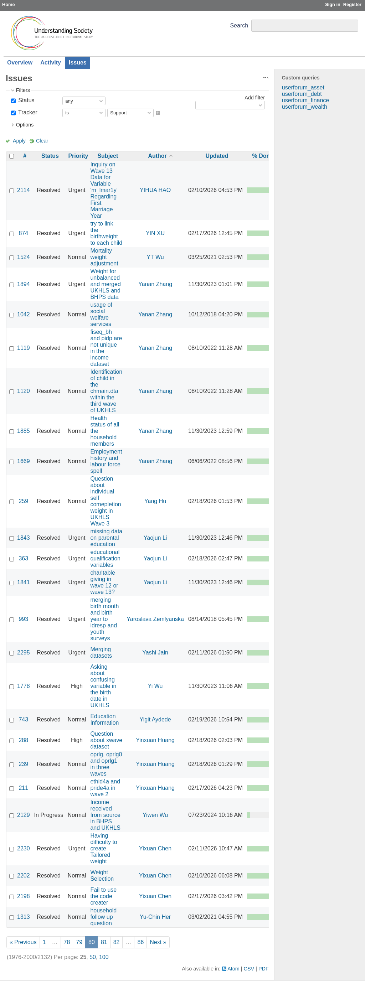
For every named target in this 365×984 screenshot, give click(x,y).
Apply (19, 141)
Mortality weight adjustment (104, 257)
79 (79, 942)
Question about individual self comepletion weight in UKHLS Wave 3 (105, 501)
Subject (107, 156)
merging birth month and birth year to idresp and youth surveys (104, 619)
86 (140, 942)
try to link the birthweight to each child (106, 233)
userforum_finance (305, 100)
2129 (23, 815)
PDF (263, 969)
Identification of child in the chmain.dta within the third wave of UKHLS (106, 391)
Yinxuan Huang (155, 740)
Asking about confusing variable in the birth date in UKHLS (103, 686)
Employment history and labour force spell (106, 461)
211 (23, 788)
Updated (216, 156)
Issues (78, 62)
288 (23, 740)
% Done (262, 156)
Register (352, 4)
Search (239, 25)
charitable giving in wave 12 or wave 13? (104, 582)
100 (104, 957)
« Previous (23, 942)
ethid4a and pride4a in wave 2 (105, 787)
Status (26, 100)
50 (92, 957)
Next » (158, 942)
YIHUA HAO (155, 190)
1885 (23, 431)
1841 (23, 582)
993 (23, 619)
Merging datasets (101, 652)
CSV (249, 969)
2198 (23, 896)
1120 (23, 391)
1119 (23, 348)
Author (157, 156)
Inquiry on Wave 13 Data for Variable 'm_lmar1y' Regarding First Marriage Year (103, 190)
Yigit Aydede (155, 719)
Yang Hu (155, 501)
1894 (23, 284)
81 (104, 942)
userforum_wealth (304, 107)
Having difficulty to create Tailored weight (103, 848)
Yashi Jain (155, 652)
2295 (23, 652)
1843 (23, 538)
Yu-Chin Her (155, 917)
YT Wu (155, 257)
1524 (23, 257)
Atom (233, 969)
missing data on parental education (106, 537)
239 (23, 764)
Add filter (255, 97)
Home (8, 4)
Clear (42, 141)
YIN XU (155, 233)
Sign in (332, 4)
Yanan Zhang (155, 284)
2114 (23, 190)
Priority (78, 156)
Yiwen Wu (155, 815)
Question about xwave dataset (106, 740)
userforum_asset (303, 87)
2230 (23, 848)
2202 (23, 875)
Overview (19, 62)
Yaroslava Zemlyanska (155, 619)
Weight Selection (102, 875)
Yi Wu (155, 686)
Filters (23, 90)
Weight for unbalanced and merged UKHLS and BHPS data (105, 284)
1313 (23, 917)
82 (116, 942)
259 (23, 501)
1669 (23, 461)
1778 (23, 686)
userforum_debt (302, 94)
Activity (50, 62)
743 (23, 719)
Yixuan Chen (155, 848)
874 (23, 233)
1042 (23, 314)
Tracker (27, 112)
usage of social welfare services (101, 314)
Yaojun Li (155, 538)
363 (23, 558)
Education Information (104, 719)
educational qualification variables (105, 558)
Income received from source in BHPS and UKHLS (105, 815)
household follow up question (103, 916)
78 (67, 942)
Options (25, 125)
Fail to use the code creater (103, 896)
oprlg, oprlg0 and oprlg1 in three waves (106, 764)
